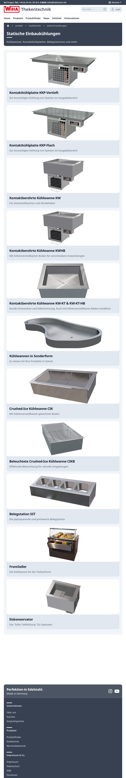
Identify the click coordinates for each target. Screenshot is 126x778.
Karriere (11, 716)
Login (115, 9)
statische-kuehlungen (57, 25)
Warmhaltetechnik (16, 745)
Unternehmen (71, 18)
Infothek (56, 18)
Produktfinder (14, 737)
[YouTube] (116, 691)
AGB (9, 770)
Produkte (18, 18)
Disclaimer (12, 774)
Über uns (11, 712)
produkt (19, 25)
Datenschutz (13, 766)
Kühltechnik (13, 741)
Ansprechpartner (15, 721)
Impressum (12, 761)
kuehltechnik (35, 25)
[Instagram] (110, 691)
